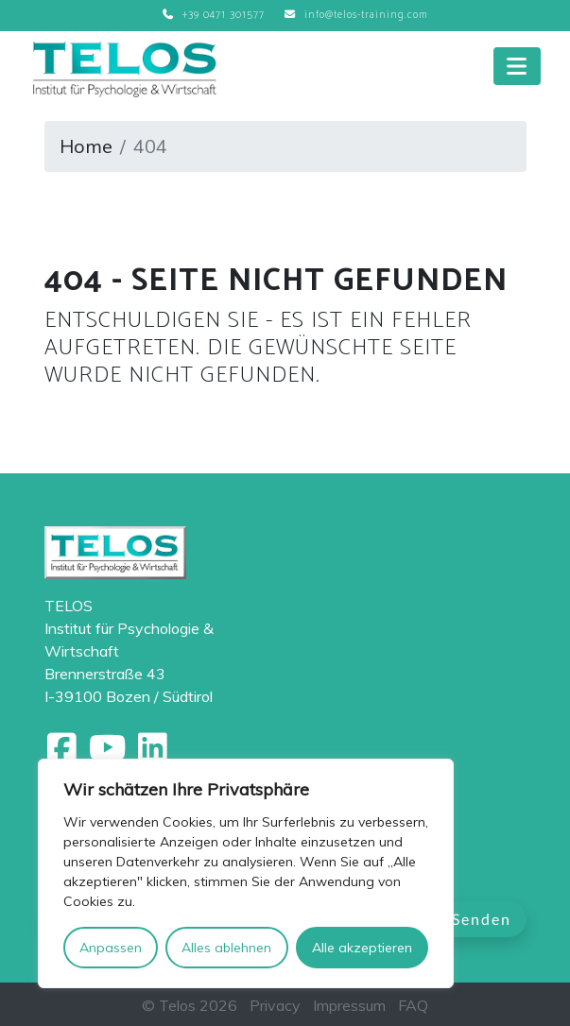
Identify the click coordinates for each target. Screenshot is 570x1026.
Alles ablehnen (226, 947)
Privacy (275, 1005)
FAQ (413, 1005)
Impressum (349, 1005)
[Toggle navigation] (517, 66)
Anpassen (110, 947)
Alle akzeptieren (362, 947)
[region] (246, 873)
